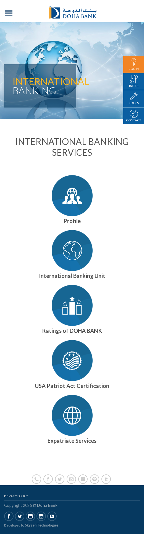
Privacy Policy (16, 496)
